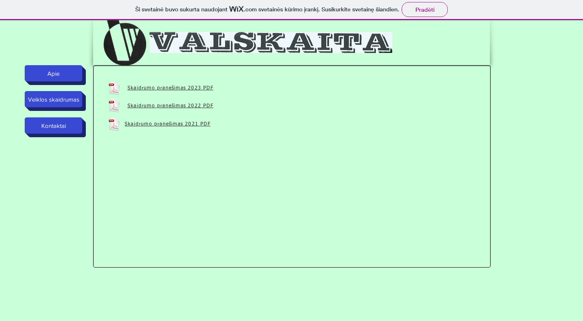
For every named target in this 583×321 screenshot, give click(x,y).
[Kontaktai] (53, 125)
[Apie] (53, 73)
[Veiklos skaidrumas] (53, 99)
